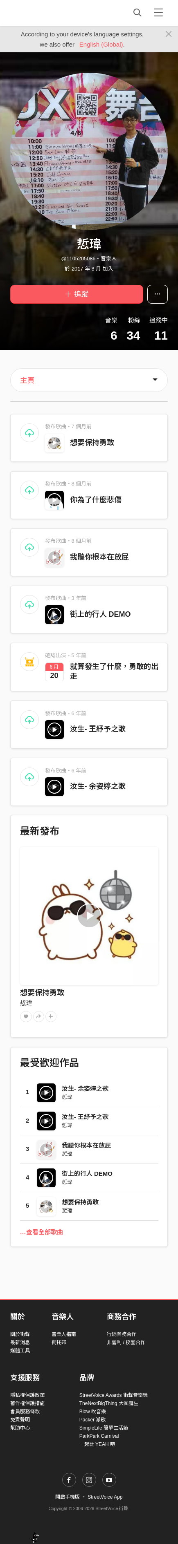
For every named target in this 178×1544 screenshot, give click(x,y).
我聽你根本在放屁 (99, 557)
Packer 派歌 (92, 1420)
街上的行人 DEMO (100, 614)
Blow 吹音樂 (92, 1411)
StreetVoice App (105, 1497)
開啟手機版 (67, 1497)
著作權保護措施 (27, 1403)
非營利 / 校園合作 (126, 1342)
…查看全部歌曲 (41, 1231)
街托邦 (59, 1342)
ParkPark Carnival (99, 1436)
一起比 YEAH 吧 (97, 1444)
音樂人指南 (64, 1334)
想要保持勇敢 (92, 443)
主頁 (27, 380)
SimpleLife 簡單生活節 (103, 1428)
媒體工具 (20, 1351)
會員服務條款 (25, 1411)
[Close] (169, 34)
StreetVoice (44, 13)
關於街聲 (20, 1334)
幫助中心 (20, 1428)
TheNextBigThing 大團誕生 (108, 1403)
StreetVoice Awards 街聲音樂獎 (113, 1395)
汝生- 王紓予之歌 (98, 729)
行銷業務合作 (121, 1334)
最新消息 (20, 1342)
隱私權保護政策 (27, 1395)
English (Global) (101, 44)
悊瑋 (26, 1003)
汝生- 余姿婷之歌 (98, 786)
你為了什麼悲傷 (96, 500)
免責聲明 (20, 1420)
